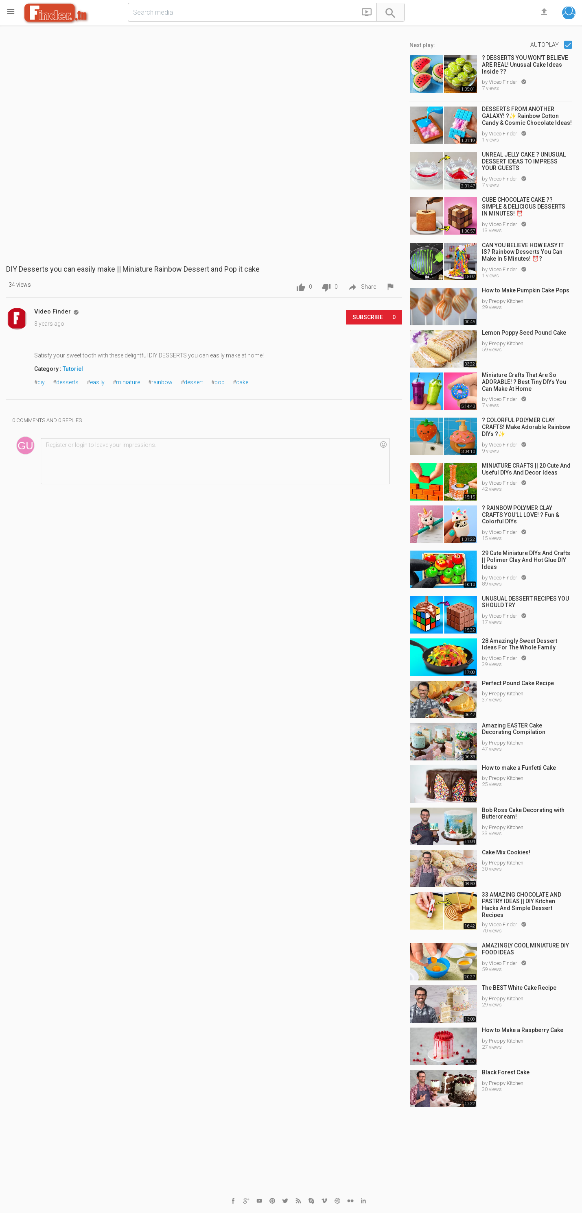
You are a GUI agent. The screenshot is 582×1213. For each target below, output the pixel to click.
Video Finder (504, 82)
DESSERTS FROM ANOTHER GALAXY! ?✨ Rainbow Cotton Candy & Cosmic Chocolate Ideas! (527, 116)
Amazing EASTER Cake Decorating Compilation (513, 729)
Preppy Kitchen (506, 301)
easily (97, 382)
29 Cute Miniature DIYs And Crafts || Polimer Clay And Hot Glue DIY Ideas (526, 560)
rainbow (162, 382)
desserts (67, 382)
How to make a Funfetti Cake (519, 767)
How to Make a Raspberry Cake (522, 1030)
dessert (193, 382)
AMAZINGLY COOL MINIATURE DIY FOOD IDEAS (525, 949)
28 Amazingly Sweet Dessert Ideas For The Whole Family (519, 644)
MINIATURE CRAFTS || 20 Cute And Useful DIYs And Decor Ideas (526, 469)
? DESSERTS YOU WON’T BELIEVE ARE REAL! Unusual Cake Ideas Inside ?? (525, 64)
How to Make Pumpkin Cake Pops (525, 290)
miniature (128, 382)
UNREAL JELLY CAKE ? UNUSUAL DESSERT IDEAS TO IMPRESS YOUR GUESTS (524, 161)
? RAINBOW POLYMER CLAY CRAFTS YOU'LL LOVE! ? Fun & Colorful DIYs (520, 515)
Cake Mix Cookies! (506, 852)
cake (242, 382)
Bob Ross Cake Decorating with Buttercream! (523, 813)
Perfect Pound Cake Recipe (518, 683)
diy (41, 382)
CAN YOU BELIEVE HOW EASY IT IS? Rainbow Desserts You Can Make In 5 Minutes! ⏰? (523, 252)
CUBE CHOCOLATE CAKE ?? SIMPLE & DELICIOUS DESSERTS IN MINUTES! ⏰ (523, 206)
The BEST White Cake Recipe (519, 987)
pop (219, 382)
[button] (366, 14)
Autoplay (545, 44)
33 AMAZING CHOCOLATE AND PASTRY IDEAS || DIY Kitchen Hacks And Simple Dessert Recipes (521, 904)
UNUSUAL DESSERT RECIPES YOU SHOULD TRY (525, 602)
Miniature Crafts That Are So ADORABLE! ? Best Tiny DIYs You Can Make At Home (524, 382)
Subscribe (374, 317)
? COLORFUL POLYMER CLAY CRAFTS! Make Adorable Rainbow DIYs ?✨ (526, 427)
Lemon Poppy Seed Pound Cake (524, 332)
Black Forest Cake (505, 1072)
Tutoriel (73, 369)
